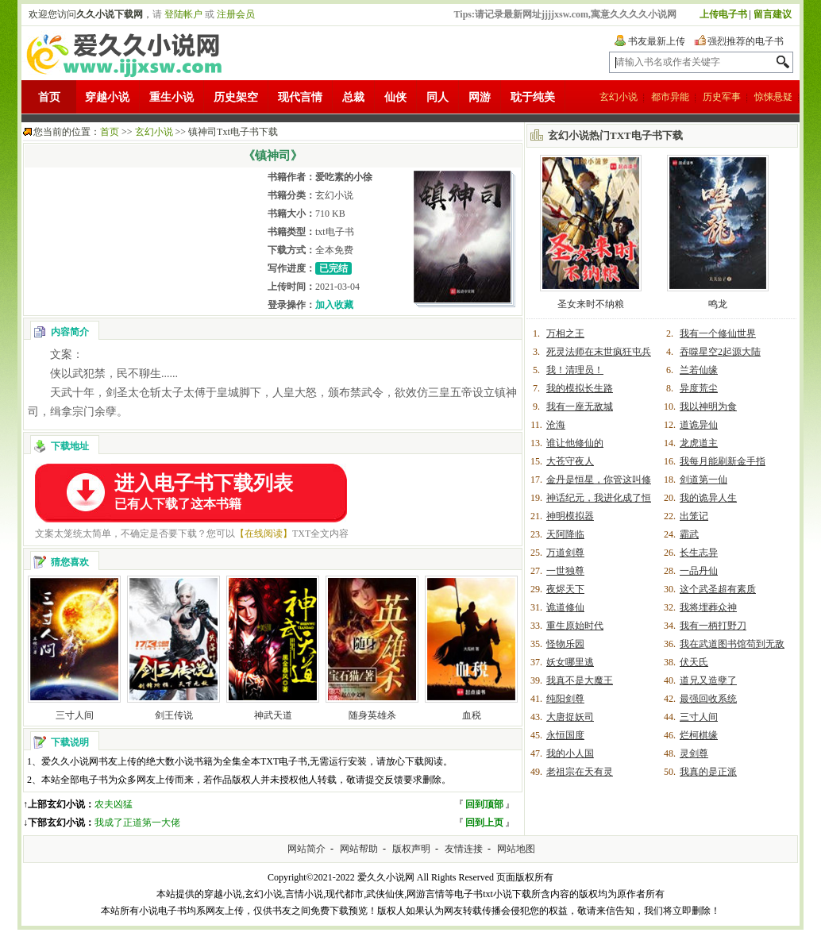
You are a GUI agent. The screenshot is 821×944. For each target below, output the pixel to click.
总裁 (353, 97)
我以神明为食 (708, 406)
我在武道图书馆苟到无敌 (732, 643)
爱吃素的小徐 (343, 177)
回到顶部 (484, 804)
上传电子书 (723, 14)
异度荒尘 (699, 388)
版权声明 (411, 848)
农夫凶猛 (113, 804)
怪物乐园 (565, 643)
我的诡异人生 (708, 497)
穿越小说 (107, 97)
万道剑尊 (565, 552)
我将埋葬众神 (708, 607)
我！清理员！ (574, 370)
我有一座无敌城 (579, 406)
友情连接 (464, 848)
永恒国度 (565, 735)
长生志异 (699, 552)
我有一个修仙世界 (718, 333)
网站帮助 (359, 848)
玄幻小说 (618, 96)
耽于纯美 (533, 97)
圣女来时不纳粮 (590, 304)
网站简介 (306, 848)
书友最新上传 (656, 41)
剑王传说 (174, 715)
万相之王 (565, 333)
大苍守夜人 (570, 461)
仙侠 (395, 97)
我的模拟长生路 (579, 388)
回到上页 (484, 822)
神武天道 (273, 715)
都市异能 (670, 96)
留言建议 (773, 14)
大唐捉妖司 (570, 716)
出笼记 (694, 516)
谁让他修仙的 (574, 443)
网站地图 (516, 848)
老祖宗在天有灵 (579, 771)
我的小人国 (570, 753)
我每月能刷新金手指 (722, 461)
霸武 (689, 534)
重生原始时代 (574, 625)
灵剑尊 (694, 753)
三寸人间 (75, 715)
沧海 (555, 424)
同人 (437, 97)
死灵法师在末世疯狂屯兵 (598, 351)
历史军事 (722, 96)
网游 (479, 97)
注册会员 (236, 14)
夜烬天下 (565, 589)
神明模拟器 (570, 516)
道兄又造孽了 (708, 680)
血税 (471, 715)
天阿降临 (565, 534)
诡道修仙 (565, 607)
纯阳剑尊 (565, 698)
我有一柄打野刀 (713, 625)
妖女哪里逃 (570, 662)
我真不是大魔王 (579, 680)
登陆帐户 (183, 14)
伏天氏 (694, 662)
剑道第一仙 (703, 479)
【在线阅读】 (263, 533)
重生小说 (171, 97)
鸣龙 (717, 304)
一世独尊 (565, 570)
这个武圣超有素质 (718, 589)
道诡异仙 (699, 424)
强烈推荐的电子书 (745, 41)
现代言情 (300, 97)
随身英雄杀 (372, 715)
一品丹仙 (699, 570)
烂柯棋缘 (699, 735)
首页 (49, 97)
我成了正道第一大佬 (137, 822)
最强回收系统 (708, 698)
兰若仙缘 (699, 370)
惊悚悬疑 (773, 96)
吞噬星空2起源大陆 (720, 351)
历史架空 (236, 97)
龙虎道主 (699, 443)
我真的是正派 (708, 771)
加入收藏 (334, 304)
